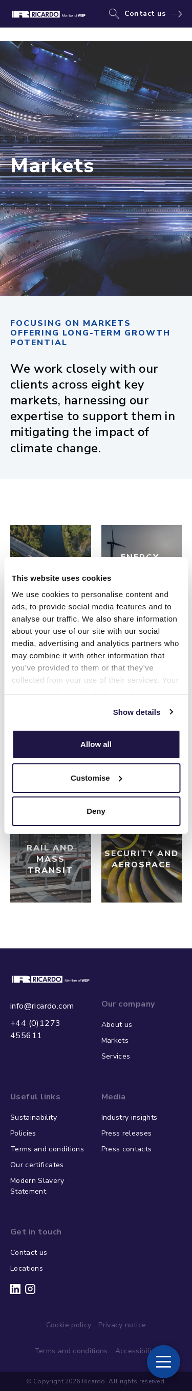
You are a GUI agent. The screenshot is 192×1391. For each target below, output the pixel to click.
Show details (137, 712)
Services (116, 1056)
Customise (96, 778)
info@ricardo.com (42, 1006)
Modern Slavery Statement (37, 1186)
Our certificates (37, 1165)
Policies (23, 1133)
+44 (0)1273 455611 (35, 1029)
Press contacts (126, 1149)
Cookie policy (69, 1325)
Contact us (145, 14)
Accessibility (136, 1351)
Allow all (96, 744)
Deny (96, 811)
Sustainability (33, 1117)
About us (117, 1024)
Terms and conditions (47, 1149)
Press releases (126, 1133)
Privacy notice (122, 1325)
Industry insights (129, 1117)
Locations (26, 1268)
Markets (115, 1040)
